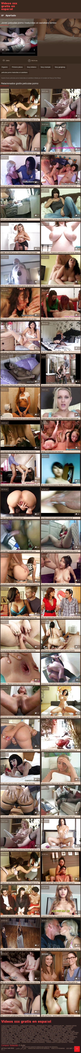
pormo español (7, 1038)
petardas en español (26, 1037)
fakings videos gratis (19, 1027)
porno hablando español (10, 1042)
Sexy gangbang (60, 67)
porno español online (22, 1041)
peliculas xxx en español (46, 1035)
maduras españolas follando (61, 1028)
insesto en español (16, 1028)
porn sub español (36, 1038)
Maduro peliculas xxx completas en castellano (17, 750)
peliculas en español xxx (56, 1031)
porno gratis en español (41, 1041)
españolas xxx (58, 1026)
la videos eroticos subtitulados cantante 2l (57, 518)
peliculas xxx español (65, 1035)
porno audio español (52, 1038)
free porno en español (37, 1027)
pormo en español (70, 1037)
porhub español (56, 1037)
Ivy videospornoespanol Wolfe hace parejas (57, 485)
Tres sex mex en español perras (12, 518)
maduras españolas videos (11, 1030)
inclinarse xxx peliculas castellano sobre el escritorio (60, 684)
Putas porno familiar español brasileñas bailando (18, 651)
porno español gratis (59, 1039)
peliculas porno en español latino (51, 1032)
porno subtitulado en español (33, 1042)
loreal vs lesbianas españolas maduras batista (17, 186)
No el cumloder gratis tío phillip (52, 352)
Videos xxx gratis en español (39, 1048)
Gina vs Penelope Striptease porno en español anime (60, 949)
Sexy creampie (45, 67)
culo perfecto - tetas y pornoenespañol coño (57, 1016)
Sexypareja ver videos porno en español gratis (58, 651)
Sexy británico (31, 67)
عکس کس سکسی (21, 1048)
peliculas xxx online (9, 1037)
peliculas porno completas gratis (24, 1032)
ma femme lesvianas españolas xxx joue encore (58, 584)
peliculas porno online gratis (27, 1034)
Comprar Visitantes (10, 1045)
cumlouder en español (10, 1026)
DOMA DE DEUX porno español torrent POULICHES (19, 252)
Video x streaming (58, 1048)
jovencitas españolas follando (36, 1028)
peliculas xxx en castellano (24, 1035)
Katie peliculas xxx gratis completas (14, 219)
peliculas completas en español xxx (57, 1030)
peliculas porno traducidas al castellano (14, 72)
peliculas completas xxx (10, 1031)
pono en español (42, 1037)
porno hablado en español (63, 1041)
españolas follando (44, 1026)
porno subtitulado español (56, 1042)
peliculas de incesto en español (33, 1031)
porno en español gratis (10, 1039)
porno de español (68, 1038)
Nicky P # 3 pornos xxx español (52, 451)
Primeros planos (17, 67)
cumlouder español (27, 1026)
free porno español (55, 1027)
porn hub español (21, 1038)
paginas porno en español (32, 1030)
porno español (27, 1039)
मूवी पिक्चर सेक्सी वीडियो (7, 1048)
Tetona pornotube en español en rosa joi (15, 816)
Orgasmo (4, 67)
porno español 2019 (42, 1039)
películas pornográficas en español (55, 1034)
